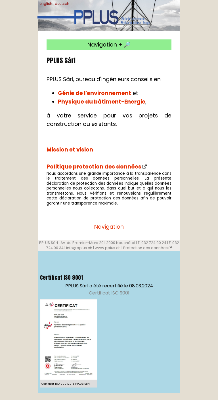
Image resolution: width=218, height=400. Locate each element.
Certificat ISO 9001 (109, 293)
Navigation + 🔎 (109, 45)
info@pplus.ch (79, 247)
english (45, 3)
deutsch (62, 3)
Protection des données (147, 247)
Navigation (109, 227)
